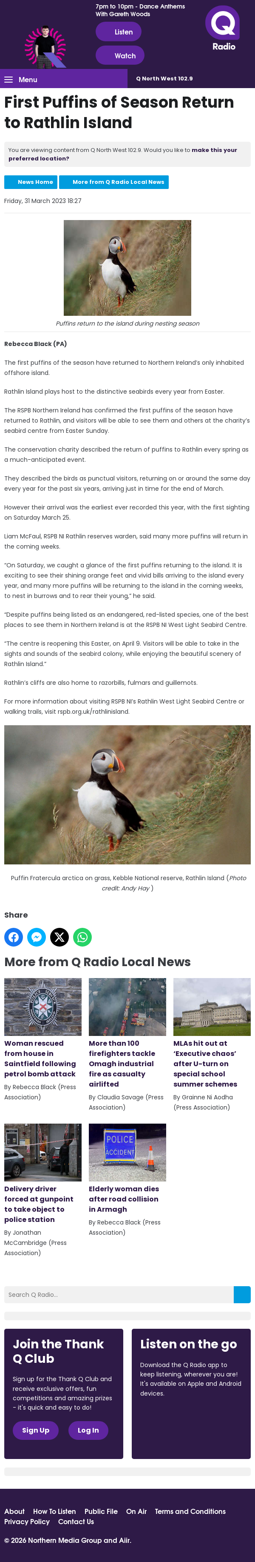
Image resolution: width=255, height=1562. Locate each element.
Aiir (124, 1539)
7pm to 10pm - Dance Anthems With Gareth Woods (140, 9)
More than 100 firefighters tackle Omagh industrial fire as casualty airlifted (127, 1033)
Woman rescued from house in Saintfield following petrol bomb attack (43, 1028)
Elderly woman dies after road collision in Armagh (127, 1169)
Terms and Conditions (190, 1511)
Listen (118, 31)
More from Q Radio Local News (118, 182)
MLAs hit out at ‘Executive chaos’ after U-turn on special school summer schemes (212, 1033)
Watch (120, 55)
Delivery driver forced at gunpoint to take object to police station (43, 1174)
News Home (35, 182)
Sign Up (35, 1430)
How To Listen (54, 1511)
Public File (101, 1511)
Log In (88, 1430)
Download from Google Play (172, 1438)
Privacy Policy (27, 1521)
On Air (136, 1511)
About (14, 1511)
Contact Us (76, 1521)
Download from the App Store (173, 1416)
